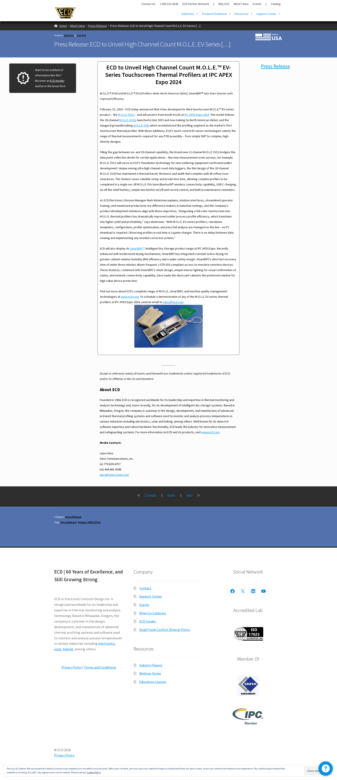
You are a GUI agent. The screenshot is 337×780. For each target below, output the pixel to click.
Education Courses (152, 682)
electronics (106, 643)
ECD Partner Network (195, 4)
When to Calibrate (152, 613)
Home (63, 26)
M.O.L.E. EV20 (127, 120)
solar (57, 649)
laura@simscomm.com (114, 475)
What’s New (241, 4)
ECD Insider (57, 81)
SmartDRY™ (137, 248)
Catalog (276, 4)
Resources (244, 13)
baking (68, 649)
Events (257, 4)
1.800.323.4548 (169, 4)
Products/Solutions (216, 13)
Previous (150, 495)
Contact (145, 588)
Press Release (97, 26)
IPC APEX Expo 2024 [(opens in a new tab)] (196, 115)
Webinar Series (150, 673)
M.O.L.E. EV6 (140, 125)
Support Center (268, 13)
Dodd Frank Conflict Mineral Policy (164, 629)
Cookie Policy (94, 772)
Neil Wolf (81, 35)
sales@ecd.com (173, 302)
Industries (190, 13)
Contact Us (148, 4)
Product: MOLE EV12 (89, 522)
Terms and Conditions (100, 667)
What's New (77, 26)
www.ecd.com (130, 297)
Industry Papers (150, 665)
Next (189, 495)
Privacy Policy (71, 667)
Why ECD (223, 4)
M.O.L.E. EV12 (126, 115)
